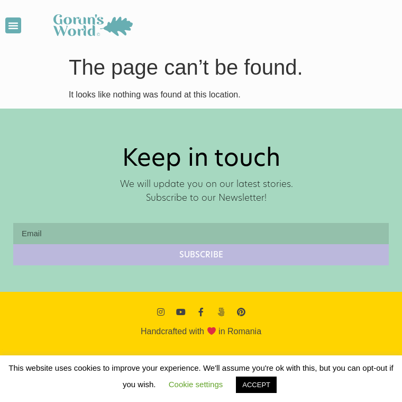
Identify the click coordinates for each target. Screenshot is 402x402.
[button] (13, 25)
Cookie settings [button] (196, 384)
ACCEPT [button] (256, 385)
